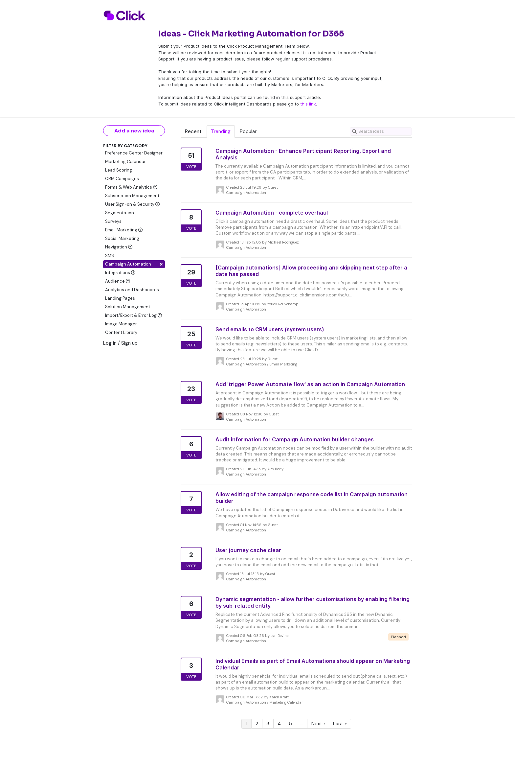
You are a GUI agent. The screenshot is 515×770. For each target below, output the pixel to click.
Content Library (121, 332)
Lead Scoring (118, 170)
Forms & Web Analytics (131, 187)
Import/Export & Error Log (133, 315)
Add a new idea (134, 130)
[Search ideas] (381, 131)
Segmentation (119, 213)
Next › (318, 723)
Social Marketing (122, 238)
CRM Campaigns (122, 178)
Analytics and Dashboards (132, 289)
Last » (340, 723)
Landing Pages (120, 298)
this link (308, 103)
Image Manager (121, 324)
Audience (117, 281)
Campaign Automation (134, 264)
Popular (248, 131)
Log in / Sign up (120, 343)
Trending (221, 131)
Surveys (113, 221)
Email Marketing (124, 230)
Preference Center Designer (134, 153)
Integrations (120, 272)
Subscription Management (132, 195)
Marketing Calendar (125, 161)
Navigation (118, 247)
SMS (109, 255)
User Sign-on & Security (132, 204)
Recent (193, 131)
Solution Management (127, 307)
